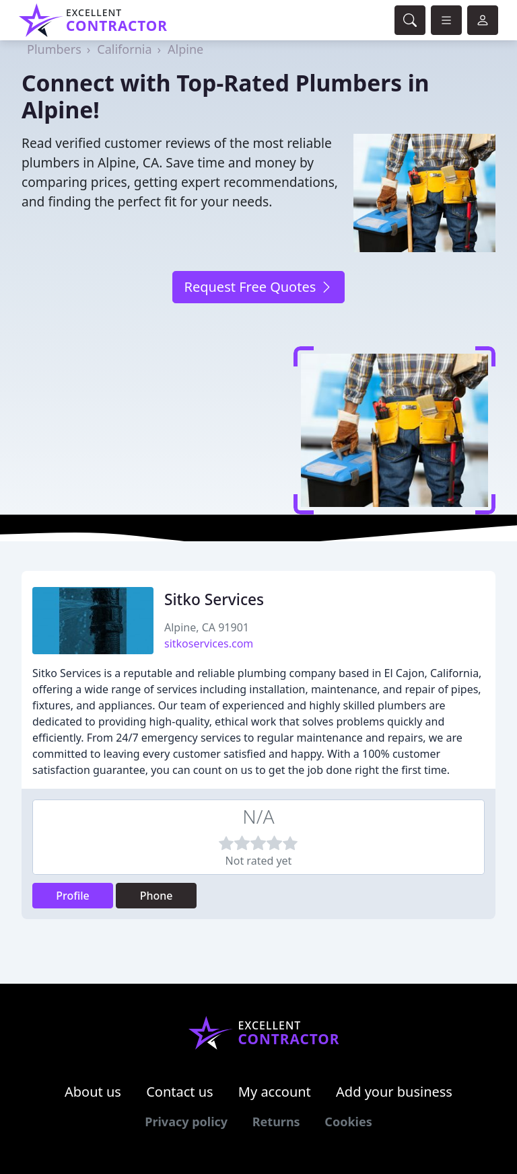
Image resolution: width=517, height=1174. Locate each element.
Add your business (394, 1092)
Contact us (179, 1092)
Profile (73, 895)
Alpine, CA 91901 (206, 627)
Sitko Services (214, 599)
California (124, 49)
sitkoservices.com (208, 643)
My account (274, 1092)
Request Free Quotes (258, 287)
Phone (156, 895)
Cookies (348, 1121)
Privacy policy (186, 1121)
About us (93, 1092)
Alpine (185, 49)
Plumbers (54, 49)
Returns (276, 1121)
